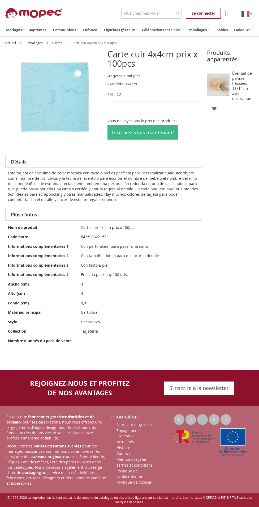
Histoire (123, 447)
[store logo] (33, 13)
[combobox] (151, 13)
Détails (19, 161)
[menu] (129, 30)
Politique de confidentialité (129, 473)
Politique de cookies (134, 482)
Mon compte (226, 13)
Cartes (57, 43)
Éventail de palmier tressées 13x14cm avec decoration (242, 86)
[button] (214, 108)
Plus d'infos (24, 214)
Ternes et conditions (134, 465)
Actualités (125, 441)
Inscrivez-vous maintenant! (143, 132)
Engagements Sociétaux (128, 433)
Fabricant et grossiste (135, 424)
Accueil (11, 43)
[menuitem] (15, 30)
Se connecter (203, 13)
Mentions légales (131, 459)
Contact (123, 453)
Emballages (34, 43)
